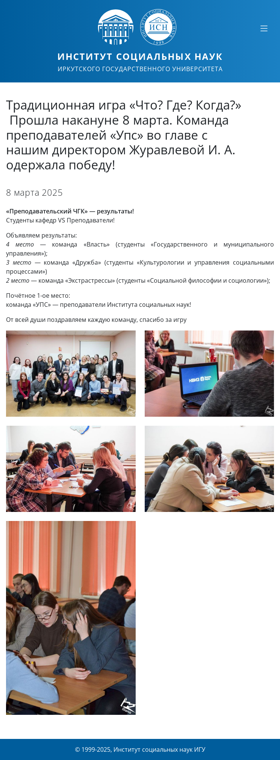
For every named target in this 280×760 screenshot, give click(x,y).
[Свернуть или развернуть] (264, 28)
